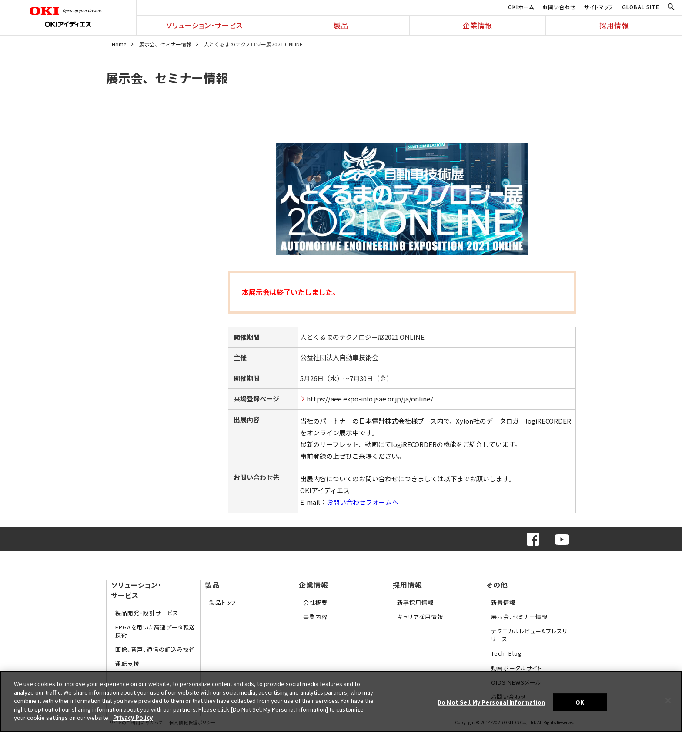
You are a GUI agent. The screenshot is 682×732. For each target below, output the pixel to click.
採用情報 (614, 25)
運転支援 (127, 663)
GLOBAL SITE (640, 6)
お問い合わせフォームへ (362, 502)
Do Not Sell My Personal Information (491, 702)
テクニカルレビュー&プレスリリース (529, 635)
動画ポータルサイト (516, 668)
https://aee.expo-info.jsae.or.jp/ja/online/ (370, 398)
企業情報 (477, 25)
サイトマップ (599, 6)
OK (579, 702)
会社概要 (315, 602)
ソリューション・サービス (204, 25)
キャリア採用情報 (420, 617)
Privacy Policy (133, 717)
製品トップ (223, 602)
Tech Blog (506, 653)
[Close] (668, 700)
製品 (341, 25)
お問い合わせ (559, 6)
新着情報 (503, 602)
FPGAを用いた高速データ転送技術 (155, 631)
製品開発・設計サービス (146, 613)
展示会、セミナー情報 (165, 44)
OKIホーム (521, 6)
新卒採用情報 (415, 602)
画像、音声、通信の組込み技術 (155, 649)
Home (119, 44)
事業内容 (315, 617)
